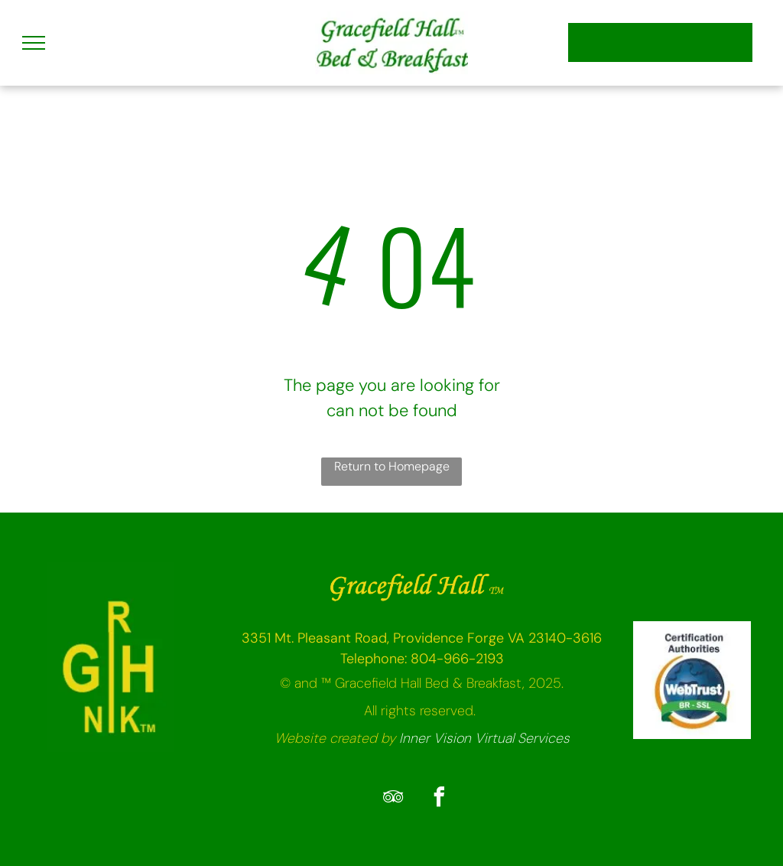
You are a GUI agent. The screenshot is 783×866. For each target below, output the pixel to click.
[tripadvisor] (393, 799)
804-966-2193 (457, 659)
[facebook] (439, 799)
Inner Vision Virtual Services (484, 738)
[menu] (34, 43)
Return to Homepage (392, 466)
